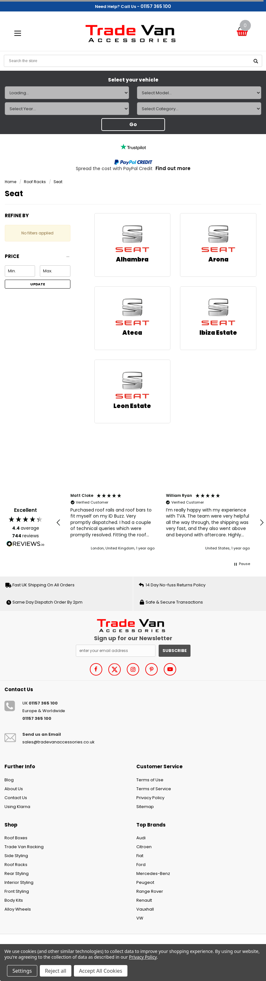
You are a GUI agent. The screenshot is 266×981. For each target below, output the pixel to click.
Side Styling (16, 856)
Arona (218, 259)
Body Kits (13, 900)
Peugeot (145, 882)
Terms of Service (153, 789)
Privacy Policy (150, 798)
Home (10, 181)
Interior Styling (18, 882)
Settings (22, 970)
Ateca (132, 332)
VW (139, 918)
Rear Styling (16, 873)
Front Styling (16, 891)
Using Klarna (17, 807)
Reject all (55, 970)
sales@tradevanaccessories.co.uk (58, 742)
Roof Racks (35, 181)
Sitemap (145, 807)
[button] (37, 258)
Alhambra (132, 259)
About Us (13, 789)
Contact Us (15, 798)
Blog (9, 780)
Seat (58, 181)
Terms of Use (149, 780)
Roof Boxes (15, 838)
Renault (144, 900)
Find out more (173, 168)
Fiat (139, 856)
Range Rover (149, 891)
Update (37, 284)
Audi (141, 838)
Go (133, 124)
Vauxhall (145, 909)
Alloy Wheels (17, 909)
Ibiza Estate (218, 332)
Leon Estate (132, 406)
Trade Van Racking (24, 847)
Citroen (144, 847)
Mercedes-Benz (153, 873)
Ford (141, 865)
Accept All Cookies (100, 970)
